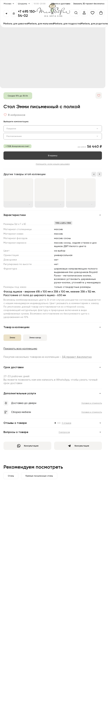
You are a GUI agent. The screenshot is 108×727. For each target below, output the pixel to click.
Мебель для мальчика (41, 23)
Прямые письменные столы (39, 476)
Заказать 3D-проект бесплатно (88, 3)
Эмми (12, 337)
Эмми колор (35, 337)
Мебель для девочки (15, 23)
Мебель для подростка (67, 23)
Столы (11, 476)
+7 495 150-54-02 (27, 13)
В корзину (52, 155)
